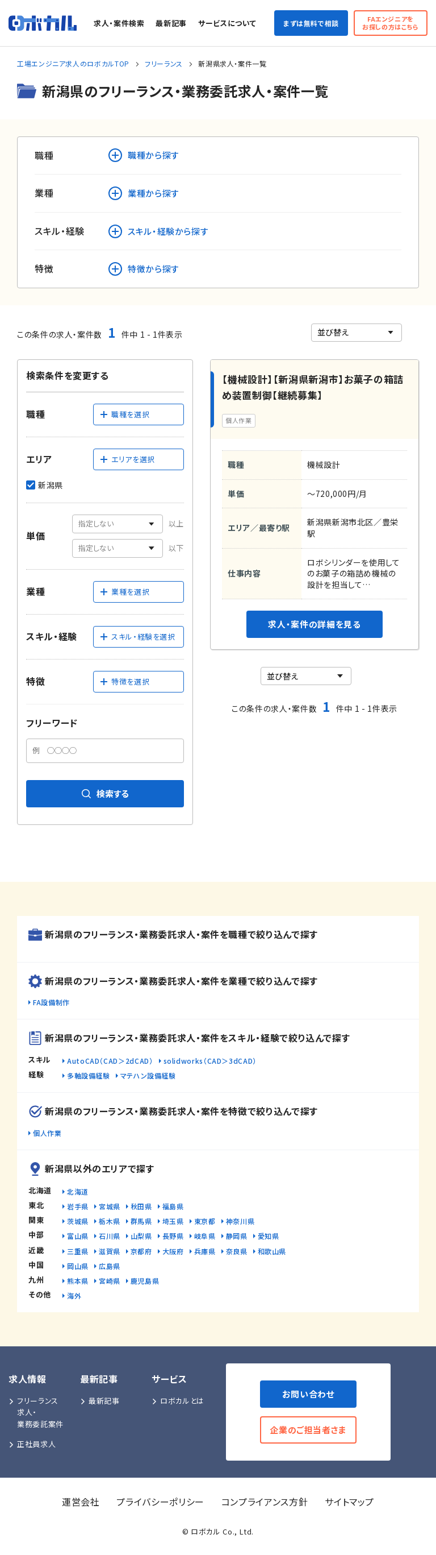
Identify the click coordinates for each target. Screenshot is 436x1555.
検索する (105, 793)
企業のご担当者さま (308, 1430)
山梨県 (141, 1236)
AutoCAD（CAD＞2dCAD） (110, 1060)
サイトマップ (349, 1501)
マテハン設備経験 (148, 1075)
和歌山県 (272, 1251)
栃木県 (109, 1221)
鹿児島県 (145, 1281)
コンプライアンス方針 (264, 1501)
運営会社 (81, 1501)
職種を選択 (124, 414)
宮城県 (109, 1206)
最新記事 (171, 23)
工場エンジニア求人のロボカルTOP (73, 63)
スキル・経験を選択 (137, 636)
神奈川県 (240, 1221)
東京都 (205, 1221)
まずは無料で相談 (311, 23)
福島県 (173, 1206)
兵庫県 (205, 1251)
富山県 (78, 1236)
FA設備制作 (51, 1002)
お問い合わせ (308, 1394)
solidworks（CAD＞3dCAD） (210, 1060)
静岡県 (237, 1236)
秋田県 (141, 1206)
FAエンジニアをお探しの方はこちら (390, 22)
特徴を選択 (124, 681)
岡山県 (78, 1266)
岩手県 (78, 1206)
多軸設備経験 (88, 1075)
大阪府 (173, 1251)
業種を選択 (124, 591)
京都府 (141, 1251)
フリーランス (164, 63)
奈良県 (237, 1251)
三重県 (78, 1251)
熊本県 (78, 1281)
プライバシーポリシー (160, 1501)
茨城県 (78, 1221)
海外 (74, 1295)
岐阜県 (205, 1236)
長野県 (173, 1236)
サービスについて (227, 23)
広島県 (109, 1266)
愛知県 (268, 1236)
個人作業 (47, 1133)
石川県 (109, 1236)
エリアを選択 (127, 459)
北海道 (78, 1191)
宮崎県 (109, 1281)
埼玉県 (173, 1221)
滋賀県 (109, 1251)
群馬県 (141, 1221)
